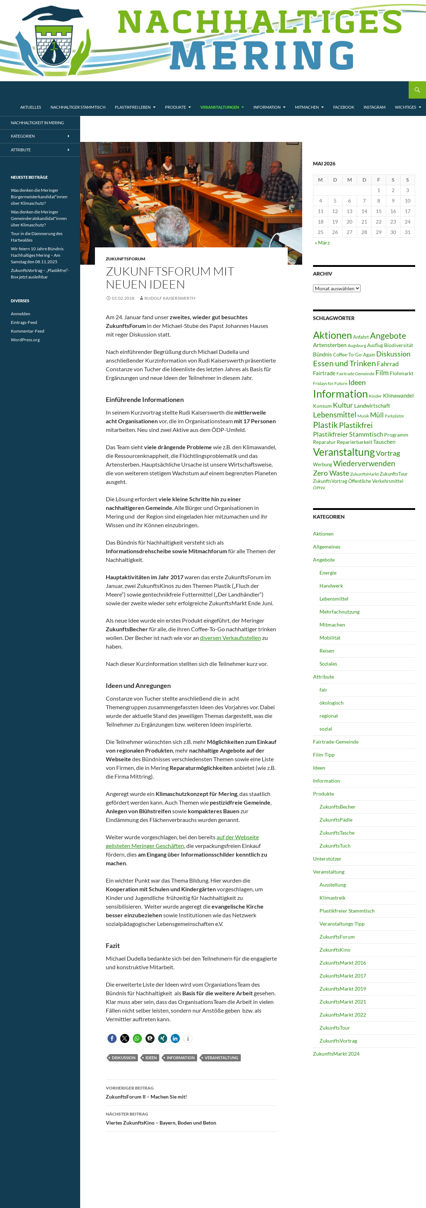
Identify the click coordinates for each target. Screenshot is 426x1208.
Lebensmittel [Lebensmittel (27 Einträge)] (334, 414)
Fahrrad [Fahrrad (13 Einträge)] (388, 364)
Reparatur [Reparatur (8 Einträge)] (324, 442)
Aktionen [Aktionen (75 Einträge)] (332, 335)
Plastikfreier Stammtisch (347, 911)
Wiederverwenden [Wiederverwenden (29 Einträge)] (364, 463)
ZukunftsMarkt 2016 (343, 963)
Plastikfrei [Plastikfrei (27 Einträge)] (356, 424)
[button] (112, 1038)
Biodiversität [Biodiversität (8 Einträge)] (398, 345)
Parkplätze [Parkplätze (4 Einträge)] (394, 416)
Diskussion (123, 1057)
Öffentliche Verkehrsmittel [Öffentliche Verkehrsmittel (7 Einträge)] (375, 481)
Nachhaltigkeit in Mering (37, 122)
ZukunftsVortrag (338, 1041)
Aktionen (323, 534)
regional (329, 716)
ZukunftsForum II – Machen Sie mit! (191, 1092)
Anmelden (20, 313)
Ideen (151, 1057)
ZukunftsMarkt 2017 (343, 976)
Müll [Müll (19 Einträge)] (377, 415)
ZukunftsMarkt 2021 (343, 1002)
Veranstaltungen (219, 107)
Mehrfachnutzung (340, 612)
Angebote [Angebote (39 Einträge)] (388, 335)
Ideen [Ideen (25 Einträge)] (357, 382)
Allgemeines (326, 547)
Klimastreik (332, 898)
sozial (326, 729)
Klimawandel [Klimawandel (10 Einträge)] (398, 395)
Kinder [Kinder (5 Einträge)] (375, 396)
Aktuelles (30, 107)
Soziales (328, 664)
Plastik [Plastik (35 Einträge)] (325, 425)
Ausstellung (333, 885)
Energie (328, 573)
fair (323, 690)
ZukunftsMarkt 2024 (336, 1054)
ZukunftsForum (125, 258)
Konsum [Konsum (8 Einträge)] (322, 406)
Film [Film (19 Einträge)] (382, 372)
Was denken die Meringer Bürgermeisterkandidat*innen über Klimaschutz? (39, 196)
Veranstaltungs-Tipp (342, 924)
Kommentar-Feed (27, 331)
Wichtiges (405, 107)
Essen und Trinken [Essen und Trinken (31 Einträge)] (344, 363)
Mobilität (330, 638)
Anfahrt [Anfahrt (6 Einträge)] (361, 337)
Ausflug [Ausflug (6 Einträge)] (375, 345)
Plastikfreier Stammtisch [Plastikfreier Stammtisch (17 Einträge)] (348, 434)
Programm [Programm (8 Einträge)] (396, 435)
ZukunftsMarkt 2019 (343, 989)
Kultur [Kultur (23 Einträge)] (343, 404)
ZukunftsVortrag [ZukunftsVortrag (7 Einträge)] (330, 481)
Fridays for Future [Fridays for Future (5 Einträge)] (330, 383)
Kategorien (23, 136)
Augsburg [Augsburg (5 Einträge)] (357, 345)
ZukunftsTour (335, 1028)
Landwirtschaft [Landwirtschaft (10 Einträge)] (372, 405)
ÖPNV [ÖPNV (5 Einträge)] (319, 487)
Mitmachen (307, 107)
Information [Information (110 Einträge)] (340, 393)
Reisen (327, 651)
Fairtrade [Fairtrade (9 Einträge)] (324, 373)
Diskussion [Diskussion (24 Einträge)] (393, 353)
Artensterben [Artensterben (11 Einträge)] (330, 344)
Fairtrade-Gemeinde (335, 742)
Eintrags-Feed (24, 322)
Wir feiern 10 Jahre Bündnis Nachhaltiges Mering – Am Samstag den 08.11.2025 (37, 255)
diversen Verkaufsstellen (230, 637)
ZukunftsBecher (338, 807)
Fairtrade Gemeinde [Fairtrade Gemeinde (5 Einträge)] (355, 373)
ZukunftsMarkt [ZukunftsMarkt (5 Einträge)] (364, 474)
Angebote (324, 560)
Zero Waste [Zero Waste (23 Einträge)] (331, 472)
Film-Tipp (324, 755)
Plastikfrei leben (133, 107)
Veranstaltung (221, 1057)
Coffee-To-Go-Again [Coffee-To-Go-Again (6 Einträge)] (354, 355)
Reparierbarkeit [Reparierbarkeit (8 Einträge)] (354, 442)
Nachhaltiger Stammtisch (78, 107)
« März (322, 242)
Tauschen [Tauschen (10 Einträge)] (384, 441)
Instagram (375, 107)
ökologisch (332, 703)
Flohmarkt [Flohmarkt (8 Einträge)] (401, 373)
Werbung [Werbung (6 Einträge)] (322, 464)
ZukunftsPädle (336, 820)
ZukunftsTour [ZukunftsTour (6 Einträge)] (394, 474)
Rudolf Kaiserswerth (169, 298)
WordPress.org (25, 339)
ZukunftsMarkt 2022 (343, 1015)
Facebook (343, 107)
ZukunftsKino (335, 950)
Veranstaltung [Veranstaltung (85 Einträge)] (344, 452)
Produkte (175, 107)
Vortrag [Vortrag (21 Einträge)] (388, 453)
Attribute (323, 677)
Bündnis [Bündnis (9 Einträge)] (322, 354)
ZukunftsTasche (337, 833)
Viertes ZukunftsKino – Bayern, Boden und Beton (191, 1118)
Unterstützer (327, 859)
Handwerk (331, 586)
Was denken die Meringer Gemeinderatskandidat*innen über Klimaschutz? (39, 218)
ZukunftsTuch (335, 846)
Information (267, 107)
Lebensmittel (334, 599)
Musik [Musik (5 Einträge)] (363, 416)
